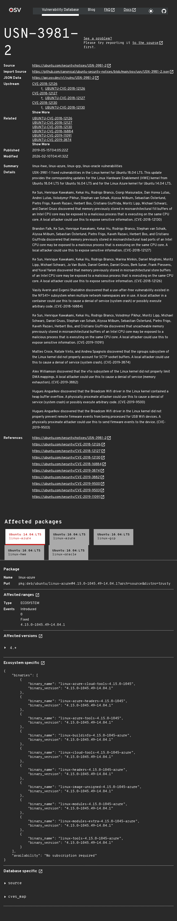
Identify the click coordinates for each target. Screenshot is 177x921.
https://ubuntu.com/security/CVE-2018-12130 (66, 458)
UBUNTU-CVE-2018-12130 (65, 108)
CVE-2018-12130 (44, 103)
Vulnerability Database (60, 10)
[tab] (25, 537)
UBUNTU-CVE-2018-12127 (65, 98)
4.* (13, 648)
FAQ (107, 10)
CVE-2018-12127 (44, 93)
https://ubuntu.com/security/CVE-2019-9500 (66, 484)
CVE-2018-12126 (44, 84)
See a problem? (98, 39)
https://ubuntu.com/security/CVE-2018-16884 (67, 464)
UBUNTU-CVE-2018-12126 (65, 89)
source (15, 883)
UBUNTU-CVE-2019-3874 (51, 140)
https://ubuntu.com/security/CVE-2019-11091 (66, 497)
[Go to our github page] (164, 11)
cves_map (17, 897)
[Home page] (15, 11)
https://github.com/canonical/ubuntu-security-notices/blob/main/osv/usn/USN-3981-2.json (100, 72)
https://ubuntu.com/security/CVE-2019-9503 (66, 490)
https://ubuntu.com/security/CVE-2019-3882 (66, 477)
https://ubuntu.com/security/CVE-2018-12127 (66, 451)
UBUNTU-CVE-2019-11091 (52, 136)
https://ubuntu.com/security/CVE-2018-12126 (66, 445)
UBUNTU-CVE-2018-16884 (52, 131)
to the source (145, 43)
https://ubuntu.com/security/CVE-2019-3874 (66, 471)
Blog (91, 10)
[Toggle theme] (150, 11)
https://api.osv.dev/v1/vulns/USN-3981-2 (63, 78)
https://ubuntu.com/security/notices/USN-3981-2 (69, 66)
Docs (128, 10)
